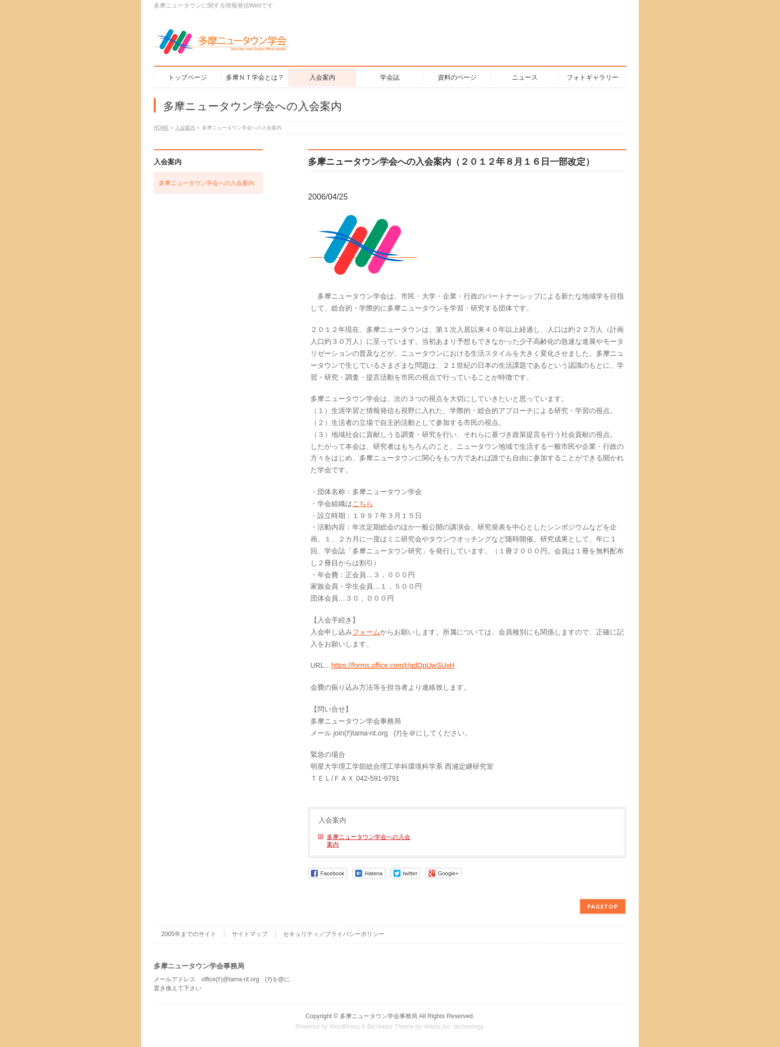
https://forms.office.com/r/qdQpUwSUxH (393, 665)
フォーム (366, 632)
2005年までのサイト (188, 934)
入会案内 (332, 820)
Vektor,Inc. (437, 1026)
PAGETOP (602, 906)
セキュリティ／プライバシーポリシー (334, 934)
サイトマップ (250, 934)
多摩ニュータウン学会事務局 (378, 1016)
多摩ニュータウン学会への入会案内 (368, 841)
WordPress (344, 1026)
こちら (362, 504)
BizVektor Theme (390, 1026)
